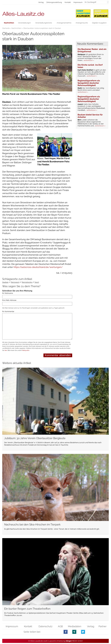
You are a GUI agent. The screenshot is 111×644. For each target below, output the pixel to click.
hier (6, 350)
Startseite (6, 28)
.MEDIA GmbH (74, 641)
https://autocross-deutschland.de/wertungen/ (38, 267)
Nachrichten (16, 28)
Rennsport (15, 282)
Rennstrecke (27, 282)
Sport (37, 282)
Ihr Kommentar (8, 311)
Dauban (5, 282)
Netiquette (25, 350)
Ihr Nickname (7, 293)
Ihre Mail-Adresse (9, 300)
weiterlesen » (89, 60)
